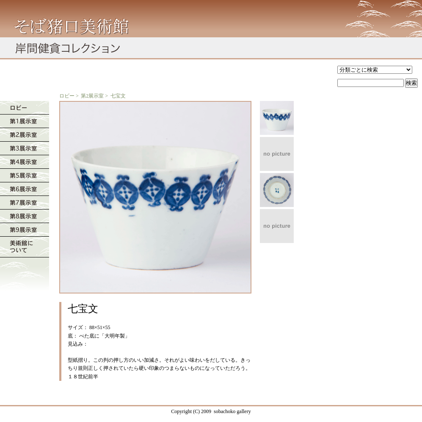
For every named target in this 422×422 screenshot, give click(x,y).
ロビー (66, 96)
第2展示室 (92, 96)
